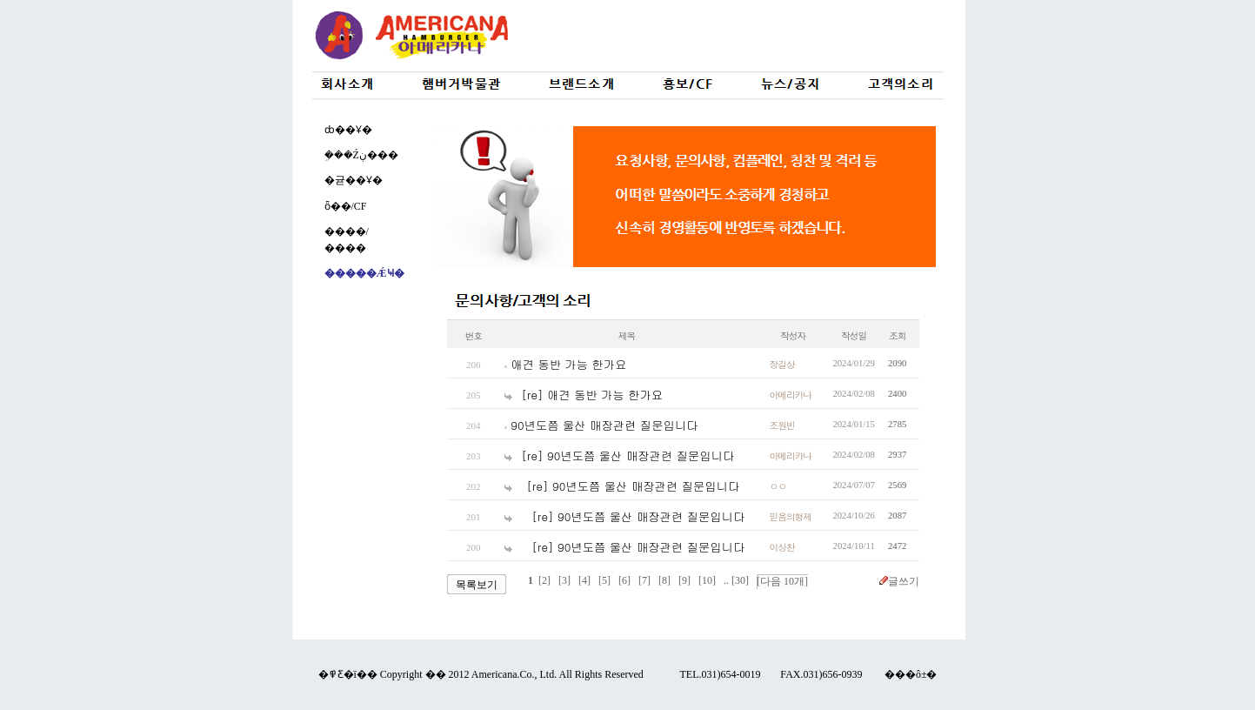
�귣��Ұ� (353, 180)
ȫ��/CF (345, 206)
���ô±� (911, 674)
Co (525, 674)
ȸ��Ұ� (348, 130)
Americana (494, 674)
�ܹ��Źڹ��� (361, 155)
